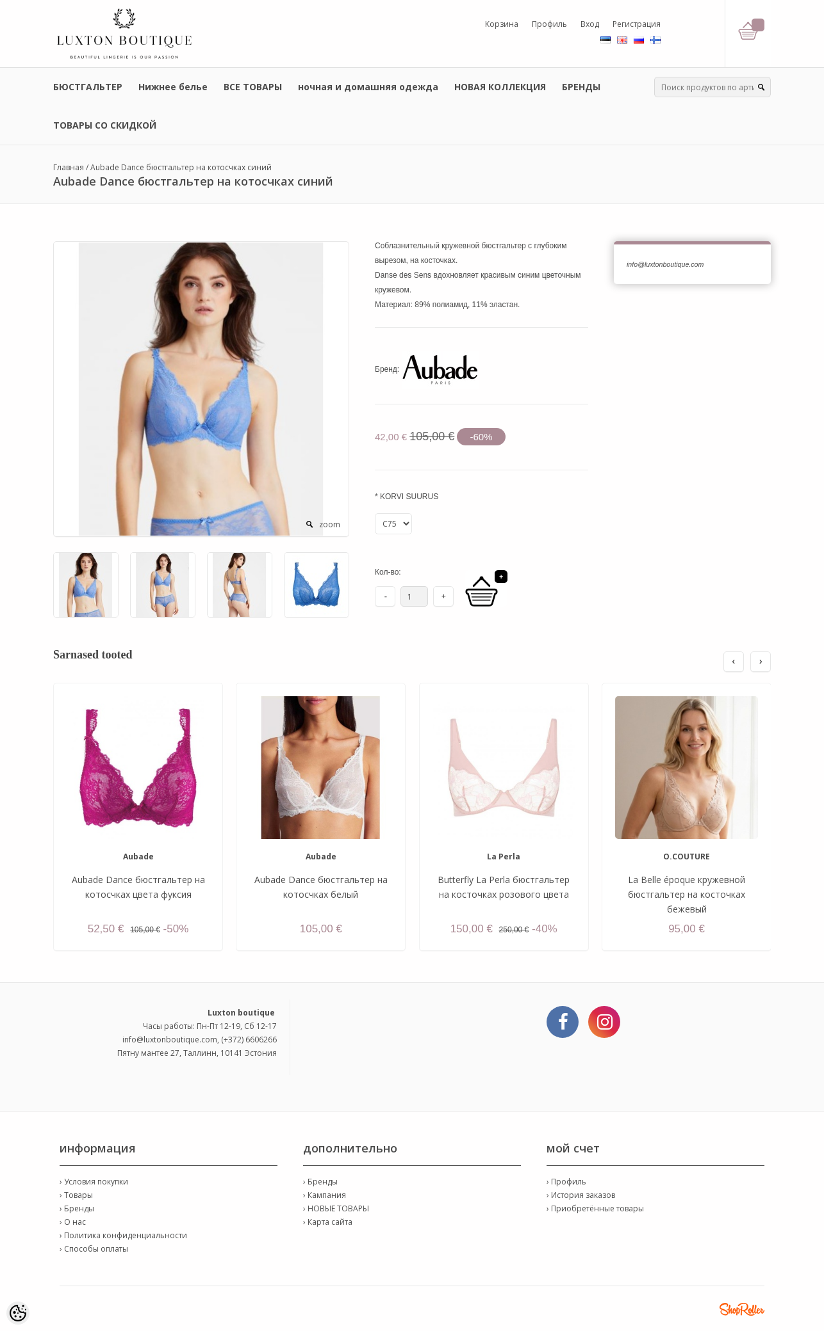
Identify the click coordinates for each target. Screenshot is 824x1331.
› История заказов (581, 1195)
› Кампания (324, 1195)
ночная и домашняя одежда (368, 87)
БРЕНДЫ (581, 87)
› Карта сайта (327, 1221)
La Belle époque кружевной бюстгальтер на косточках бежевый (686, 894)
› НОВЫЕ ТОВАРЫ (336, 1208)
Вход (590, 24)
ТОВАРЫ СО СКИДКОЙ (104, 125)
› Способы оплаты (94, 1248)
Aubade (138, 856)
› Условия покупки (94, 1181)
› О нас (73, 1221)
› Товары (76, 1195)
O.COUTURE (686, 856)
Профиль (549, 24)
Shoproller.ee (742, 1309)
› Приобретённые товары (595, 1208)
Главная (68, 167)
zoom (329, 524)
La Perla (503, 856)
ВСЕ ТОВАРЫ (253, 87)
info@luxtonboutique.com (169, 1039)
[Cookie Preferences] (17, 1313)
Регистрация (637, 24)
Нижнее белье (173, 87)
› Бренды (77, 1208)
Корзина (501, 24)
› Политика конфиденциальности (123, 1235)
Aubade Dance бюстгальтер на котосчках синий (181, 167)
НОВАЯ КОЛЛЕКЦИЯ (500, 87)
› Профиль (566, 1181)
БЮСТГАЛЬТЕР (87, 87)
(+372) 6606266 (249, 1039)
